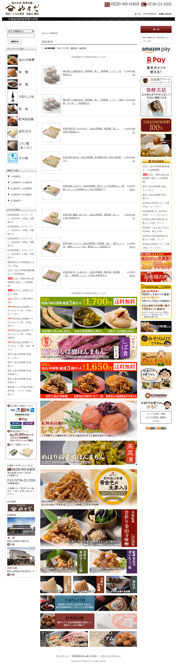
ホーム (45, 33)
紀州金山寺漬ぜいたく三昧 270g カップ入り (155, 205)
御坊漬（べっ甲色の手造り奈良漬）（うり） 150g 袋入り (20, 391)
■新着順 (82, 48)
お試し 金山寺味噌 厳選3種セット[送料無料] (21, 272)
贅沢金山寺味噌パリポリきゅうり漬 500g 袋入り (20, 322)
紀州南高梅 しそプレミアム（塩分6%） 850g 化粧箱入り (20, 242)
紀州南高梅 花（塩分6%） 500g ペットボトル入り (155, 213)
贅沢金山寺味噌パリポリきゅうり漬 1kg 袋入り (20, 346)
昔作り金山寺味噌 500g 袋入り (20, 364)
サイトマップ (62, 656)
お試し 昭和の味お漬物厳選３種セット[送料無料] (20, 282)
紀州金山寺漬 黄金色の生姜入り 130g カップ (155, 238)
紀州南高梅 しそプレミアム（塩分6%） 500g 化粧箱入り (20, 230)
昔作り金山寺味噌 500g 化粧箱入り (20, 372)
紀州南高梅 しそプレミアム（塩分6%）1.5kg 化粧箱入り (20, 254)
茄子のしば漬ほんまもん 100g (20, 292)
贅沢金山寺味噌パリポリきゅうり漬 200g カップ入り (20, 310)
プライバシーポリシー (110, 656)
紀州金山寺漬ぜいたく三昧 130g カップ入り (155, 246)
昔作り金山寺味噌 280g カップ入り (20, 356)
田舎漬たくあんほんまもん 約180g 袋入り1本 (155, 229)
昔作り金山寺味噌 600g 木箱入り (20, 381)
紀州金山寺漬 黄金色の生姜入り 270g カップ (155, 221)
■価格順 (74, 48)
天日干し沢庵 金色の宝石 (20, 300)
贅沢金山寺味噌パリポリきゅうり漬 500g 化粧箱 (20, 334)
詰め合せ (54, 33)
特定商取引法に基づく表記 (84, 656)
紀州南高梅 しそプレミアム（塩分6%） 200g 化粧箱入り (20, 218)
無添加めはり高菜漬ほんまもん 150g (20, 264)
